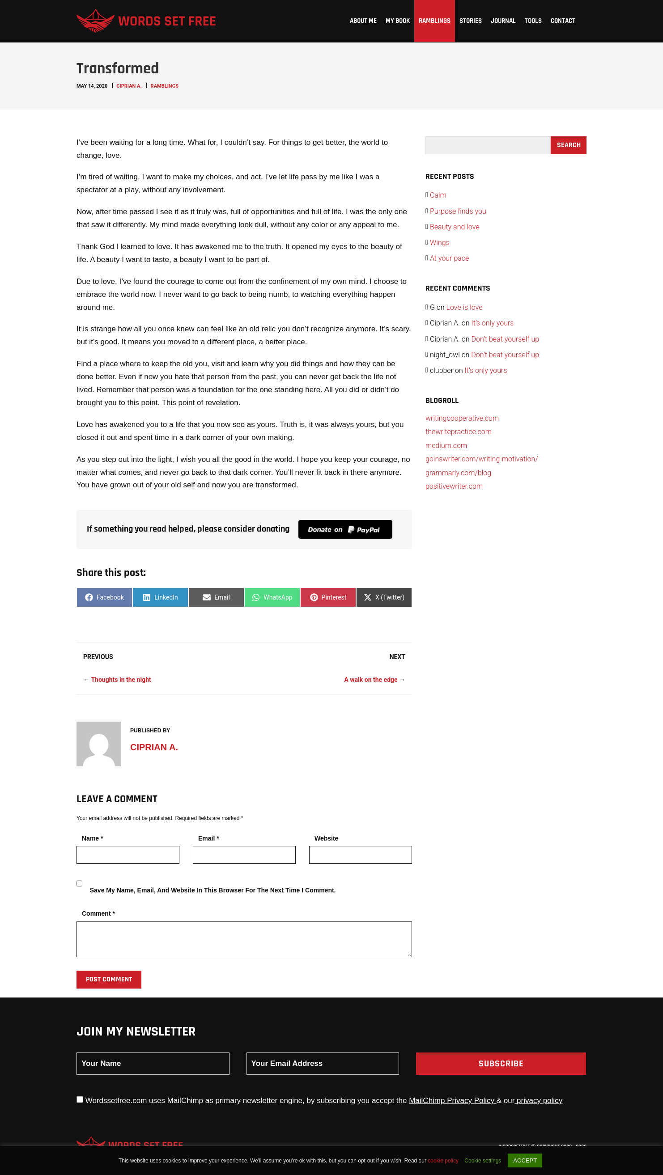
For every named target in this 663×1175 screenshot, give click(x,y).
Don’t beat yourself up (505, 339)
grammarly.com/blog (458, 473)
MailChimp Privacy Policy (453, 1100)
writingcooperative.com (462, 418)
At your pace (449, 258)
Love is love (464, 307)
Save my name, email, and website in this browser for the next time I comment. (213, 890)
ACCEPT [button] (525, 1160)
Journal (503, 21)
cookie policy (444, 1161)
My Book (398, 21)
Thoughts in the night (121, 679)
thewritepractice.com (458, 431)
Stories (470, 21)
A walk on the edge (370, 679)
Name (92, 838)
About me (363, 21)
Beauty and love (455, 227)
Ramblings (434, 21)
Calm (438, 195)
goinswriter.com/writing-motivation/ (481, 459)
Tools (533, 21)
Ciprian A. (128, 86)
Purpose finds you (458, 211)
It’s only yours (492, 323)
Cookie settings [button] (482, 1161)
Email (208, 838)
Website (326, 838)
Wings (440, 242)
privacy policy (538, 1100)
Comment (98, 913)
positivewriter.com (454, 486)
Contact (563, 21)
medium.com (446, 445)
